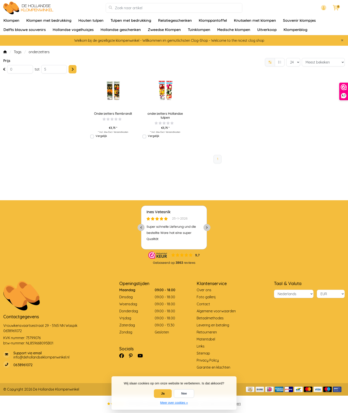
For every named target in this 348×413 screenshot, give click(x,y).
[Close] (342, 40)
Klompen (11, 20)
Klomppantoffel (213, 20)
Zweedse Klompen (164, 29)
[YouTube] (142, 355)
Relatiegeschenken (175, 20)
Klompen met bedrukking (48, 20)
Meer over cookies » (174, 402)
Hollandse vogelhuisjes (73, 29)
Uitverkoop (267, 29)
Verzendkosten (121, 132)
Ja (163, 393)
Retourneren (207, 332)
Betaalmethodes (210, 318)
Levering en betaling (213, 325)
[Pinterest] (132, 355)
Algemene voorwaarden (216, 311)
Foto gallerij (206, 297)
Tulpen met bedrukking (131, 20)
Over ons (204, 290)
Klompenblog (295, 29)
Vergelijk (101, 136)
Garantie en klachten (213, 367)
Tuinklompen (199, 29)
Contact (203, 304)
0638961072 (12, 331)
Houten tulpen (90, 20)
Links (201, 346)
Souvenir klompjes (299, 20)
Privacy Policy (208, 360)
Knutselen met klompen (255, 20)
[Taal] (294, 294)
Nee (184, 393)
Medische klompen (233, 29)
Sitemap (203, 353)
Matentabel (206, 339)
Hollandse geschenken (121, 29)
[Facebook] (123, 355)
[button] (322, 8)
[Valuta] (331, 294)
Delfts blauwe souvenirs (25, 29)
